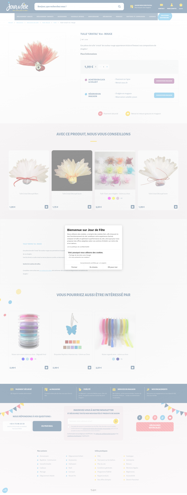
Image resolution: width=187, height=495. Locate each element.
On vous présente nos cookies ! (79, 257)
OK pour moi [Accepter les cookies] (112, 267)
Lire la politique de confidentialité (78, 247)
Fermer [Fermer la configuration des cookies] (74, 267)
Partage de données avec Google (80, 255)
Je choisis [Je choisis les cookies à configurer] (93, 267)
